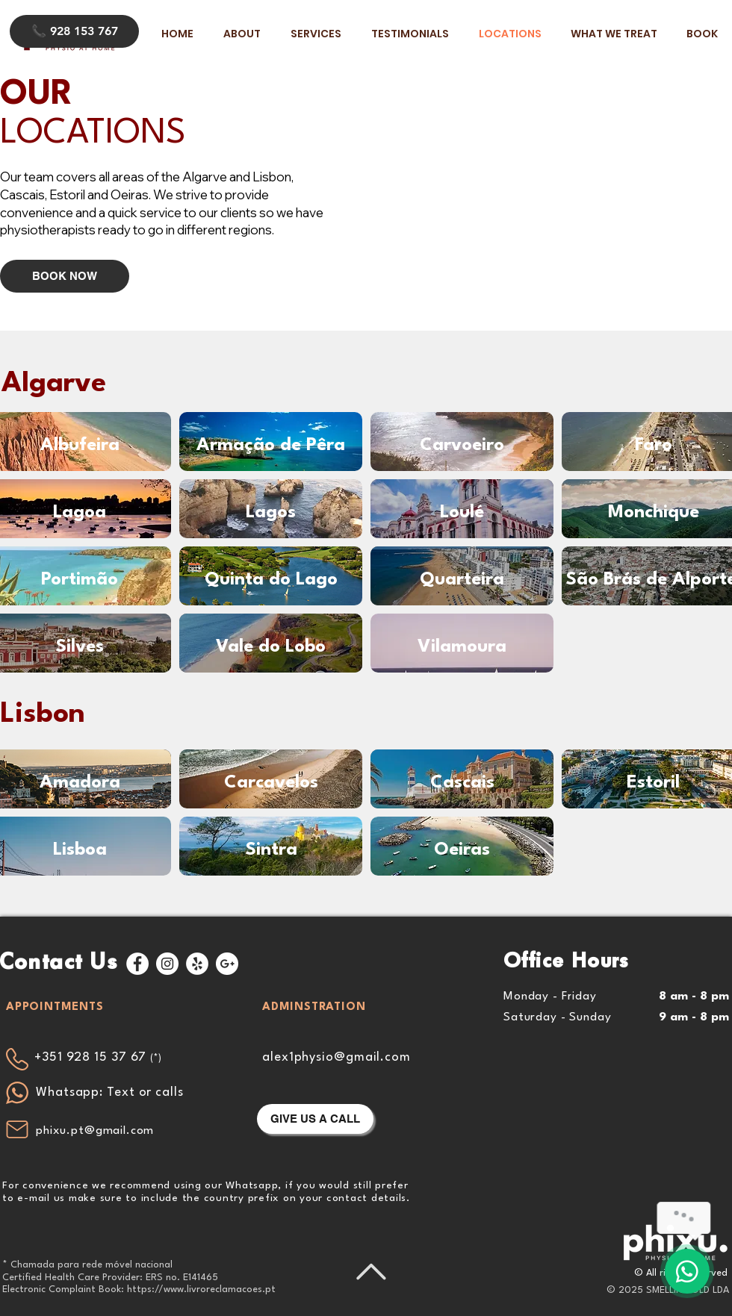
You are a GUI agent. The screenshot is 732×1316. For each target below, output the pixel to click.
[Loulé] (462, 512)
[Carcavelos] (270, 783)
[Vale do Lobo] (270, 647)
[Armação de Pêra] (270, 445)
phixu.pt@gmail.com (95, 1131)
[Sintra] (270, 850)
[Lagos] (270, 512)
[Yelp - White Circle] (197, 963)
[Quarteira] (462, 580)
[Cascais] (462, 783)
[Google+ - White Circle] (227, 963)
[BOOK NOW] (64, 276)
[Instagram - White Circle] (167, 963)
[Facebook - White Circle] (137, 963)
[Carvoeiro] (462, 445)
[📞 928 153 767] (74, 31)
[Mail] (17, 1129)
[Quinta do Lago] (270, 580)
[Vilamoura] (462, 647)
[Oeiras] (462, 850)
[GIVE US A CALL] (315, 1119)
